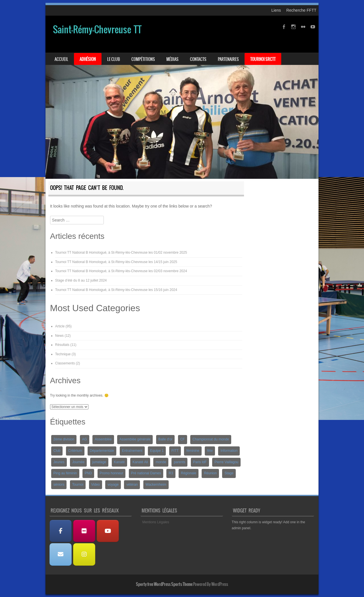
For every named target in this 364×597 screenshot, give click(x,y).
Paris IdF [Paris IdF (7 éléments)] (200, 462)
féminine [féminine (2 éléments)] (192, 451)
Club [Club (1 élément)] (57, 451)
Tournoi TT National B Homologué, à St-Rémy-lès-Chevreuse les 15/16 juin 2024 (116, 290)
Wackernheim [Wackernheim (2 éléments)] (156, 485)
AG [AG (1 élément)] (84, 439)
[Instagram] (84, 554)
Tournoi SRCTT (263, 59)
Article (60, 326)
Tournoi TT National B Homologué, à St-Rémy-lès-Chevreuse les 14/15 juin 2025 (116, 262)
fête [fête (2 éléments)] (210, 451)
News (59, 336)
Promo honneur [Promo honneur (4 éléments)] (111, 473)
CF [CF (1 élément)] (182, 439)
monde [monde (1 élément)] (161, 462)
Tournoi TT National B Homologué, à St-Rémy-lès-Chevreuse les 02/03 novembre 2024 (121, 271)
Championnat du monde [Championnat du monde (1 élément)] (211, 439)
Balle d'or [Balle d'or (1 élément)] (165, 439)
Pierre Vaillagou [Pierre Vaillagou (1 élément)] (226, 462)
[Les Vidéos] (108, 531)
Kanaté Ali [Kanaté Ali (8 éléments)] (140, 462)
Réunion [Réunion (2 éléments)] (210, 473)
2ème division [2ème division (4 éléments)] (63, 439)
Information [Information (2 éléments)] (228, 451)
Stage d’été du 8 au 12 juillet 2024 (81, 280)
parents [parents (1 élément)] (179, 462)
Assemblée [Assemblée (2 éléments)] (103, 439)
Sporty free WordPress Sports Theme (164, 584)
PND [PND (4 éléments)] (88, 473)
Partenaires (228, 59)
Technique (63, 354)
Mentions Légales (155, 522)
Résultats (62, 345)
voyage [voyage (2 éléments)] (113, 485)
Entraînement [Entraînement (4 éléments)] (132, 451)
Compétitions (143, 59)
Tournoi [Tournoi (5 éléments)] (77, 485)
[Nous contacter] (60, 554)
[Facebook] (60, 531)
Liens (276, 10)
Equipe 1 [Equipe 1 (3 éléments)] (157, 451)
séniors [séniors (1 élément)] (59, 485)
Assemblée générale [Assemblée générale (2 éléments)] (134, 439)
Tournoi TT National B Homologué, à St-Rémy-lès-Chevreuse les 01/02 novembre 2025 (121, 253)
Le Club (113, 59)
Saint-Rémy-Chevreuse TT (97, 29)
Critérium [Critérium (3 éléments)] (75, 451)
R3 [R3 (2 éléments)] (171, 473)
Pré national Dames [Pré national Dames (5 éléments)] (146, 473)
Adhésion (88, 59)
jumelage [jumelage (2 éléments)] (99, 462)
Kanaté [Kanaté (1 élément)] (119, 462)
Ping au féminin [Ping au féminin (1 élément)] (65, 473)
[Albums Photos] (84, 531)
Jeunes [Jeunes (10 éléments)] (59, 462)
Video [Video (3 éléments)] (95, 485)
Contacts (198, 59)
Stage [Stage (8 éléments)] (228, 473)
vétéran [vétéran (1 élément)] (132, 485)
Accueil (61, 59)
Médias (172, 59)
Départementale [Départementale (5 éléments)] (102, 451)
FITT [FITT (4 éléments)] (175, 451)
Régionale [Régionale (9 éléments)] (188, 473)
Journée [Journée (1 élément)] (78, 462)
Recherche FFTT (301, 10)
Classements (65, 363)
